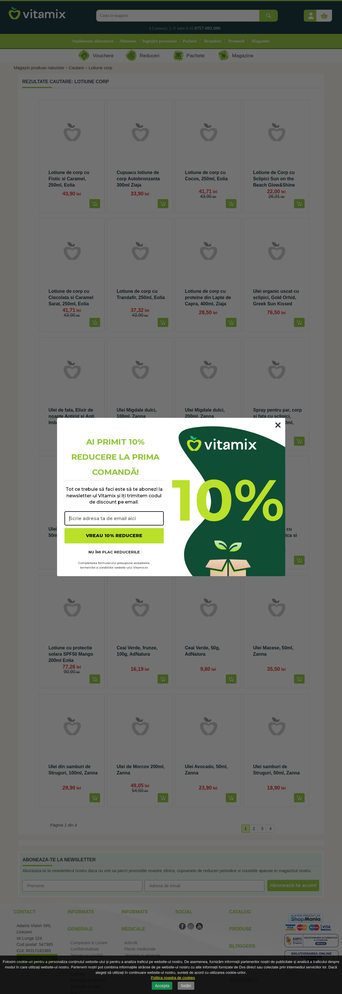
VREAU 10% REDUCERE (114, 535)
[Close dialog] (278, 425)
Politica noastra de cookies (173, 977)
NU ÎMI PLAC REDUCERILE (114, 552)
